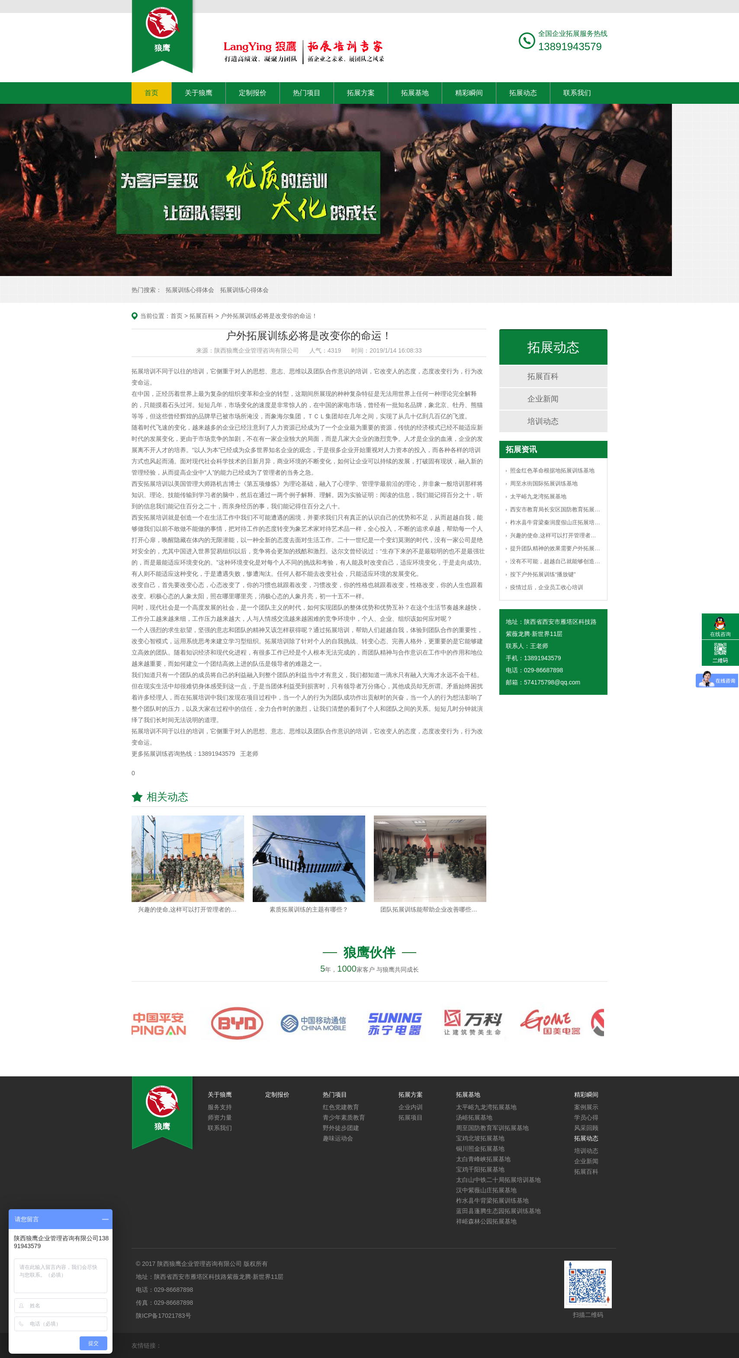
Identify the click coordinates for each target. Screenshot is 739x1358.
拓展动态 (523, 92)
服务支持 (220, 1107)
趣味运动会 (338, 1138)
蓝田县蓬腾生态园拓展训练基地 (498, 1210)
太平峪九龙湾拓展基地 (538, 496)
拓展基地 (415, 92)
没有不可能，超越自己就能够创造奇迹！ (555, 561)
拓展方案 (361, 92)
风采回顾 (586, 1127)
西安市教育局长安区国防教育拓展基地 (555, 509)
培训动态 (543, 421)
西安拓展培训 (150, 517)
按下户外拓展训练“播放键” (543, 574)
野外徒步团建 (341, 1127)
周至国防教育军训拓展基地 (492, 1127)
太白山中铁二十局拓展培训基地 (498, 1179)
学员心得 (586, 1117)
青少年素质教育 (344, 1117)
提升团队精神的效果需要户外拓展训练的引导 (555, 548)
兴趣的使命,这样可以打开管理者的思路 (555, 535)
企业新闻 (543, 399)
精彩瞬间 (469, 92)
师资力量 (220, 1117)
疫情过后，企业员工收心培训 (546, 587)
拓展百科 (202, 315)
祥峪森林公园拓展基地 (486, 1221)
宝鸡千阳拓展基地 (480, 1169)
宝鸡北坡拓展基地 (480, 1138)
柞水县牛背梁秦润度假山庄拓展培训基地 (555, 522)
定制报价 (253, 92)
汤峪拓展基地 (474, 1117)
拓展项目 (410, 1117)
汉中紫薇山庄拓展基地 (486, 1190)
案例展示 (586, 1107)
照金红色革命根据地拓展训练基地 (552, 470)
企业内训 (410, 1107)
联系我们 (577, 92)
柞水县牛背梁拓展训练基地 (492, 1200)
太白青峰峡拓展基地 (483, 1159)
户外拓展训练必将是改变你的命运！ (269, 315)
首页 (151, 92)
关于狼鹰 (198, 92)
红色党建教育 (341, 1107)
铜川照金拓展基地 (480, 1148)
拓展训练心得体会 (190, 289)
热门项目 (307, 92)
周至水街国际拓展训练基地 (544, 483)
